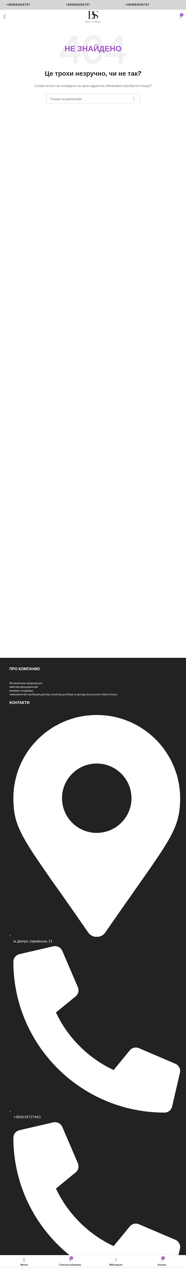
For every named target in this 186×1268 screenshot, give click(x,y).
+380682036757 (18, 5)
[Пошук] (93, 98)
